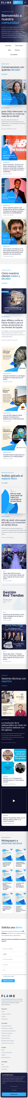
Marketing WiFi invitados (7, 1040)
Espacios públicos (5, 1057)
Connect (3, 1016)
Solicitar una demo (8, 980)
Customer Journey (6, 1014)
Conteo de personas (6, 1026)
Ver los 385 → (4, 483)
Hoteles (3, 1055)
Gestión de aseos (5, 1038)
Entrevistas (8, 45)
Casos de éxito (19, 45)
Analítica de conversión (7, 1028)
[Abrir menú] (25, 2)
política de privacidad (9, 976)
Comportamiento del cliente (8, 1031)
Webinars (17, 50)
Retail (2, 1050)
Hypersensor (4, 1019)
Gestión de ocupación (6, 1033)
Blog (9, 50)
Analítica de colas (5, 1035)
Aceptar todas (14, 1094)
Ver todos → (4, 685)
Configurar (13, 1090)
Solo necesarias (14, 1086)
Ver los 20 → (4, 283)
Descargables (13, 54)
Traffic (3, 1011)
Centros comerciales (6, 1052)
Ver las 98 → (4, 74)
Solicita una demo (17, 2)
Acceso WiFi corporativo (7, 1043)
